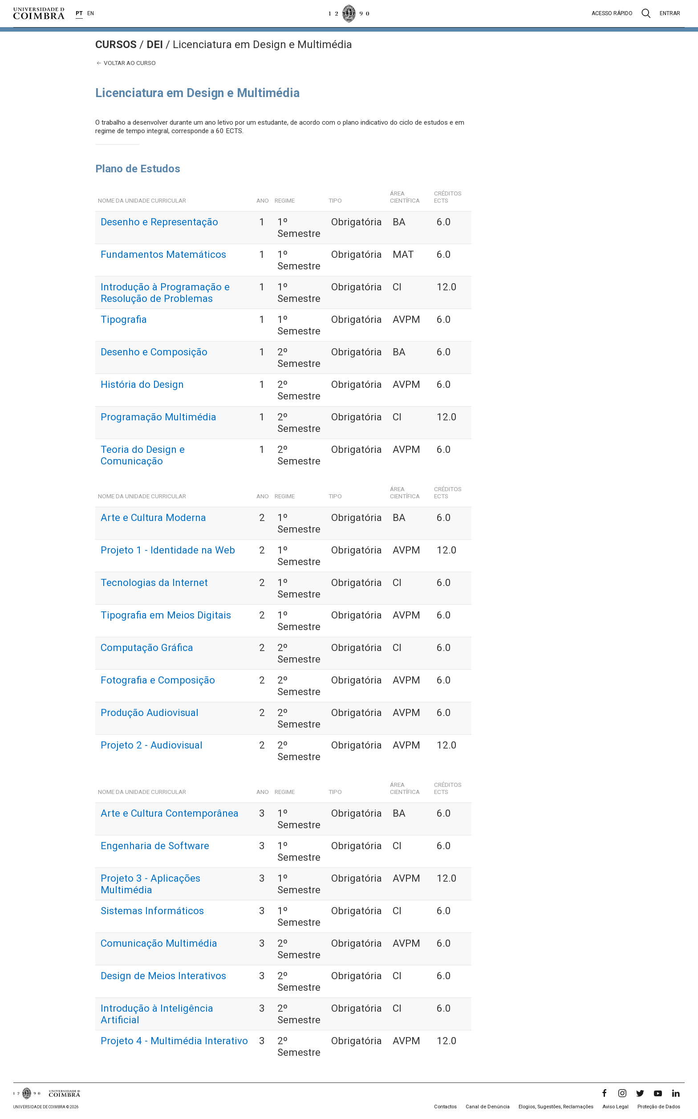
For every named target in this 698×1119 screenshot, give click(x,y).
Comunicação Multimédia (159, 943)
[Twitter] (640, 1093)
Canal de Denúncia (488, 1107)
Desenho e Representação (159, 222)
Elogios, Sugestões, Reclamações (556, 1107)
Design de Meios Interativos (163, 975)
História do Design (142, 384)
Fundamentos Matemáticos (163, 254)
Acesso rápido (612, 13)
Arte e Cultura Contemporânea (170, 813)
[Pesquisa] (646, 13)
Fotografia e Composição (158, 680)
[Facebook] (604, 1093)
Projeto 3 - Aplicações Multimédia (150, 883)
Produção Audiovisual (150, 712)
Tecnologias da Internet (154, 582)
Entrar (670, 13)
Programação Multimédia (158, 417)
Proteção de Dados (658, 1107)
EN (90, 13)
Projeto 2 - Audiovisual (152, 745)
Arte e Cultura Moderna (153, 517)
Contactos (445, 1107)
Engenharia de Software (155, 845)
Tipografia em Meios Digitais (166, 615)
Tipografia (124, 319)
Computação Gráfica (147, 647)
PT (79, 13)
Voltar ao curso (125, 63)
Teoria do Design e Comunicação (143, 455)
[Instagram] (622, 1093)
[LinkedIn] (676, 1093)
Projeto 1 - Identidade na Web (168, 550)
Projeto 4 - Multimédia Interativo (174, 1040)
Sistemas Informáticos (152, 910)
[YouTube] (658, 1093)
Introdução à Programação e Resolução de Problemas (165, 292)
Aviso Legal (615, 1107)
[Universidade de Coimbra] (39, 13)
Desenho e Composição (154, 352)
